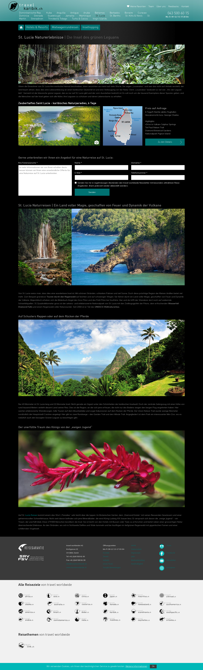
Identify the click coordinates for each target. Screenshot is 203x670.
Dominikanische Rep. (30, 13)
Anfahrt (106, 560)
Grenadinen (37, 19)
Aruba (86, 13)
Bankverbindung (137, 560)
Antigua (74, 13)
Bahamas (100, 13)
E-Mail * (78, 173)
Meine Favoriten (138, 6)
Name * (78, 163)
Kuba (49, 13)
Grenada (38, 16)
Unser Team (108, 564)
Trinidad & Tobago (57, 19)
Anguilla (61, 13)
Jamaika (69, 16)
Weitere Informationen (136, 666)
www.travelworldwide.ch (76, 567)
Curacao (142, 13)
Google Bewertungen (112, 567)
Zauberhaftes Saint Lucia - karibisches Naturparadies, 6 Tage (57, 103)
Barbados (115, 13)
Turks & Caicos (80, 19)
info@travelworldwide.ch (76, 564)
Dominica (24, 16)
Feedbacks (173, 6)
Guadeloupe (54, 16)
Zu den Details (170, 142)
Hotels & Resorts (37, 27)
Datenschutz (136, 549)
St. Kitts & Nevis (133, 16)
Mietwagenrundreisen (65, 27)
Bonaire (129, 13)
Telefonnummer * (139, 173)
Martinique (85, 16)
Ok (153, 666)
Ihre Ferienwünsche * (28, 163)
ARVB (133, 545)
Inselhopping (90, 27)
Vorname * (136, 163)
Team (151, 6)
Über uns (161, 6)
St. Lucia (100, 16)
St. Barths (115, 16)
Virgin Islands (100, 19)
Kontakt (185, 6)
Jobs (133, 556)
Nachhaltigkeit (137, 564)
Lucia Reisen (31, 515)
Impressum (135, 553)
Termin (105, 556)
